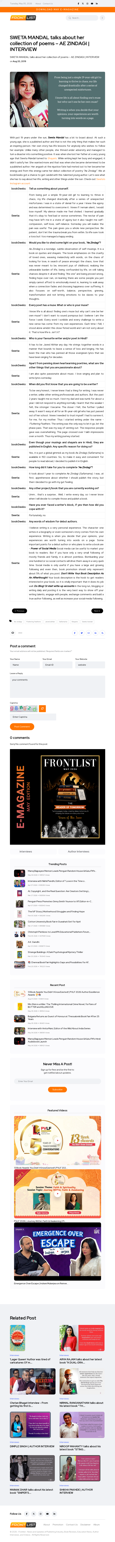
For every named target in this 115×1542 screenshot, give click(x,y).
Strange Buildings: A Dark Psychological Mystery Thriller (55, 952)
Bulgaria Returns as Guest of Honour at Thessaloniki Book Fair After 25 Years (63, 1018)
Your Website (81, 659)
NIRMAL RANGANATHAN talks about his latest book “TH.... (81, 1404)
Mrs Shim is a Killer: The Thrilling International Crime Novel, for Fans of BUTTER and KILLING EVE (62, 1005)
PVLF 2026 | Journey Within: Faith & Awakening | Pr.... (40, 1221)
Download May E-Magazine (57, 9)
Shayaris (75, 622)
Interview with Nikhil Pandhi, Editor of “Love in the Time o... (57, 881)
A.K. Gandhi (33, 942)
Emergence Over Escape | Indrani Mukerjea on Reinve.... (41, 1283)
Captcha (14, 703)
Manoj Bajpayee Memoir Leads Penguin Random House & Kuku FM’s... (62, 870)
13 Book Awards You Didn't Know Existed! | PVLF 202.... (41, 1167)
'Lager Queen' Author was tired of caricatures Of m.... (30, 1361)
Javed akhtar (50, 622)
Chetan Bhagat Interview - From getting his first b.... (29, 1404)
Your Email (47, 659)
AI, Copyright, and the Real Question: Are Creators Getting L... (59, 891)
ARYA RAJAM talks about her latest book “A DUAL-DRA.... (81, 1361)
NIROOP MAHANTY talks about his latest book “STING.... (80, 1448)
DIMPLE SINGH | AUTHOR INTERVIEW (32, 1446)
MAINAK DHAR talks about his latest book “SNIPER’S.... (31, 1491)
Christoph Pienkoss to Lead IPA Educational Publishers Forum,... (59, 931)
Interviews (14, 1355)
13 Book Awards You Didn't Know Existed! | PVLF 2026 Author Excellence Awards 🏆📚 (64, 993)
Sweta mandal (87, 622)
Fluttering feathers (33, 622)
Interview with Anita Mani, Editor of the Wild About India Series (59, 1028)
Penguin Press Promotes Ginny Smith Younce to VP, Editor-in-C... (60, 901)
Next (97, 611)
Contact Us (48, 3)
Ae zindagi (18, 622)
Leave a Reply (16, 673)
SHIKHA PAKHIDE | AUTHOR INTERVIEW (76, 1491)
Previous (19, 611)
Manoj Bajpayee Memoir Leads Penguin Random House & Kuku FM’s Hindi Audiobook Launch (64, 1040)
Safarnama (63, 622)
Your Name (15, 659)
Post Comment (22, 726)
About (38, 3)
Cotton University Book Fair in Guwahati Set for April (54, 921)
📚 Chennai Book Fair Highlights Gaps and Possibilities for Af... (58, 962)
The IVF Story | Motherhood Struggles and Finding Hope (56, 911)
